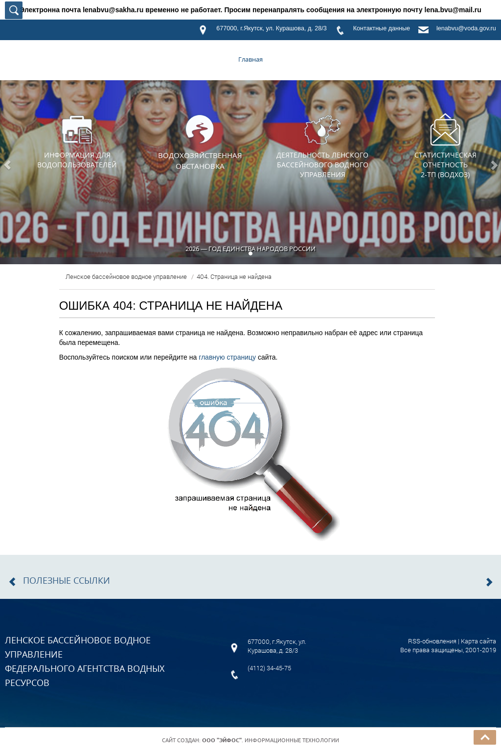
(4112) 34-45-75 (269, 668)
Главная (250, 59)
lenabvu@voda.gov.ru (466, 28)
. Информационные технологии (270, 740)
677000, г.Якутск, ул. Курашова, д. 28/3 (271, 28)
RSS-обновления (432, 641)
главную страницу (227, 357)
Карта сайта (478, 641)
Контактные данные (381, 28)
